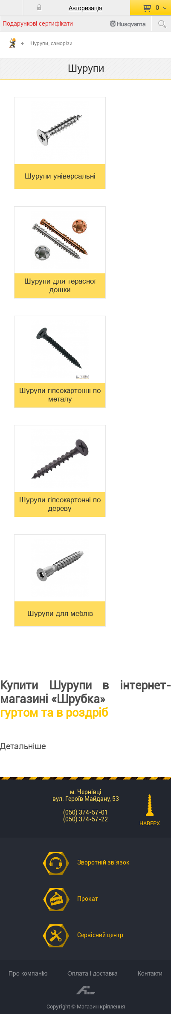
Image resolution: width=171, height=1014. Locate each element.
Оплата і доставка (92, 973)
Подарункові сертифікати (38, 23)
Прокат (87, 898)
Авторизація (85, 8)
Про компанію (28, 973)
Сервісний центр (100, 935)
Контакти (150, 973)
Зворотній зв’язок (103, 862)
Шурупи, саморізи (50, 43)
